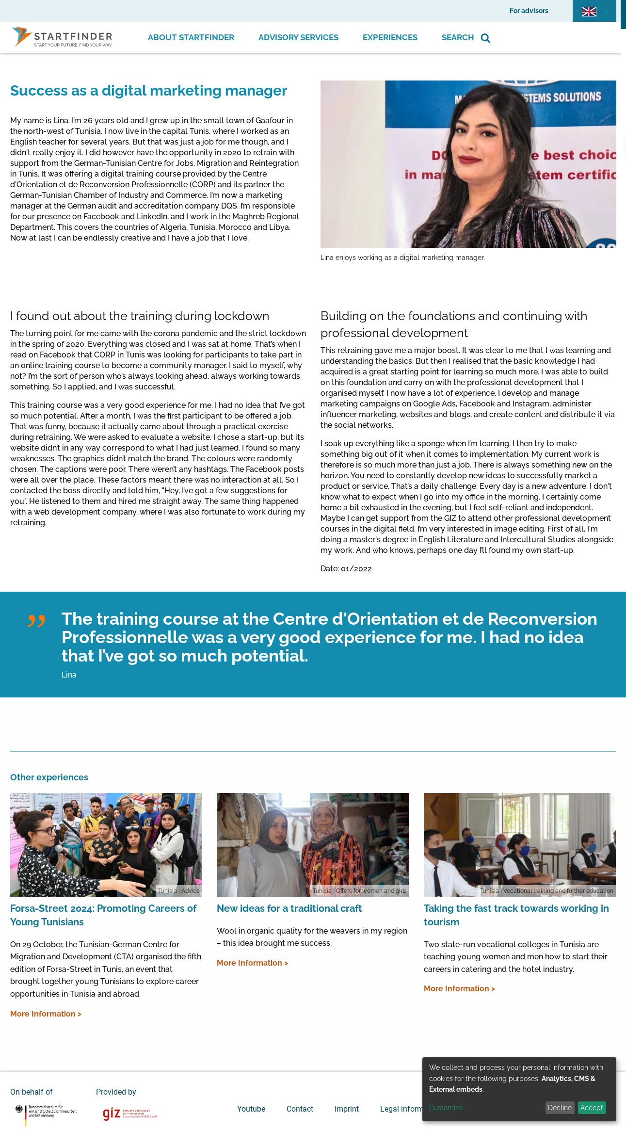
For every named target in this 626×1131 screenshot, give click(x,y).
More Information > (45, 1013)
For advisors (529, 11)
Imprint (347, 1109)
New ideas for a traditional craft (289, 908)
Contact (300, 1109)
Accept (591, 1108)
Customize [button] (446, 1108)
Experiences (390, 37)
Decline (560, 1108)
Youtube (251, 1109)
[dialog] (519, 1089)
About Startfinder (191, 37)
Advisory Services (298, 37)
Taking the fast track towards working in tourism (516, 915)
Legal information (410, 1109)
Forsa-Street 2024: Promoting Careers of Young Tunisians (103, 915)
